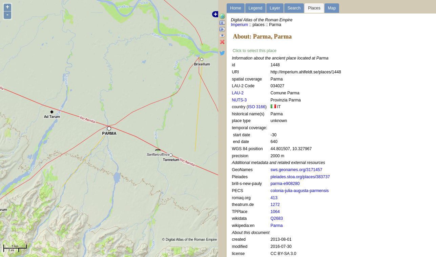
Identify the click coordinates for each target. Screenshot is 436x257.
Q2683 (277, 218)
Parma (277, 225)
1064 (275, 211)
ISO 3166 (256, 106)
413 (274, 197)
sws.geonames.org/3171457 (297, 169)
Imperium (239, 24)
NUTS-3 (239, 100)
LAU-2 (237, 93)
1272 (275, 204)
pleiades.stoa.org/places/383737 (300, 176)
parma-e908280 (285, 183)
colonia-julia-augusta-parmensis (300, 190)
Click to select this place (254, 50)
